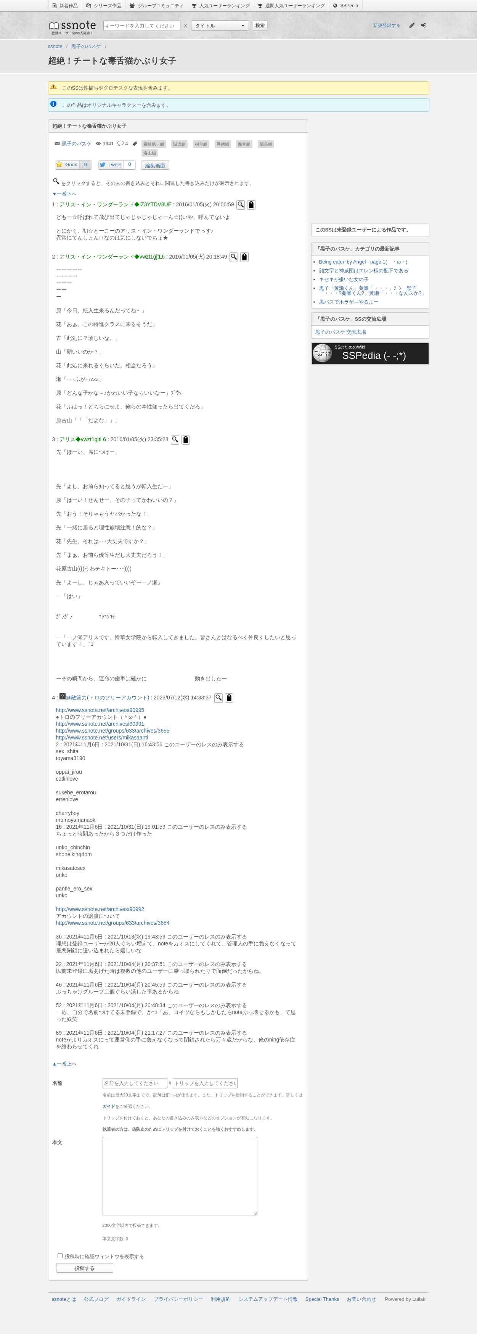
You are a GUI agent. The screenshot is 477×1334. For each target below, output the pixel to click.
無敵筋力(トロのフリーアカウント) (104, 697)
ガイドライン (131, 1299)
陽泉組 (266, 144)
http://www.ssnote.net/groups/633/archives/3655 (113, 731)
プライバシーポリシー (178, 1299)
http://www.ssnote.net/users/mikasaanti (102, 738)
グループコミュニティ (156, 5)
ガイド (109, 1106)
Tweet (115, 164)
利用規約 (221, 1299)
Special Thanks (322, 1299)
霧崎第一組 (153, 144)
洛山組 (149, 153)
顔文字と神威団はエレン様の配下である (363, 270)
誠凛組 (179, 144)
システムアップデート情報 (268, 1299)
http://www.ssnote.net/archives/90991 (100, 724)
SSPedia (345, 5)
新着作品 (65, 5)
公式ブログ (96, 1299)
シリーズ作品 (103, 5)
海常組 (244, 144)
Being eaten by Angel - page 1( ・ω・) (363, 262)
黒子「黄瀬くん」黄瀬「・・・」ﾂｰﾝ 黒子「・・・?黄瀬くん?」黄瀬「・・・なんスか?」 (373, 290)
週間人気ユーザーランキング (291, 5)
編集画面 (155, 166)
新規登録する (387, 25)
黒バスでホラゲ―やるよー (349, 302)
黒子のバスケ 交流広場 (340, 332)
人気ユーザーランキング (221, 5)
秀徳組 (223, 144)
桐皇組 (201, 144)
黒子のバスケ (77, 143)
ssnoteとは (64, 1299)
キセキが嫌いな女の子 (344, 279)
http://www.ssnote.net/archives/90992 (100, 909)
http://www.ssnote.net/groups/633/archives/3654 (113, 923)
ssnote (72, 27)
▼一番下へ (64, 194)
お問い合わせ (361, 1299)
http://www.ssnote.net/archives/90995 (100, 710)
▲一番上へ (64, 1064)
